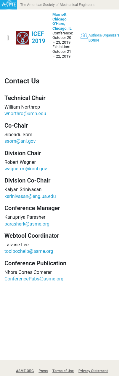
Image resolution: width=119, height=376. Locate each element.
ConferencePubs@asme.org (33, 279)
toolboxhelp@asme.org (28, 251)
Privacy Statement (93, 371)
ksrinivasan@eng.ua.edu (30, 196)
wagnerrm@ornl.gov (25, 169)
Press (43, 371)
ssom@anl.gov (20, 141)
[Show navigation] (8, 38)
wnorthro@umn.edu (25, 113)
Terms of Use (63, 371)
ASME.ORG (25, 371)
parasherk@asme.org (26, 224)
